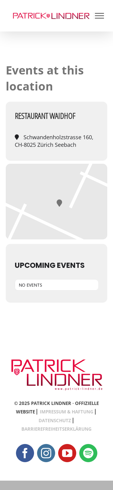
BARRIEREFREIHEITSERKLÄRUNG (56, 429)
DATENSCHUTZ (55, 420)
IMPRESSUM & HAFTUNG (66, 412)
